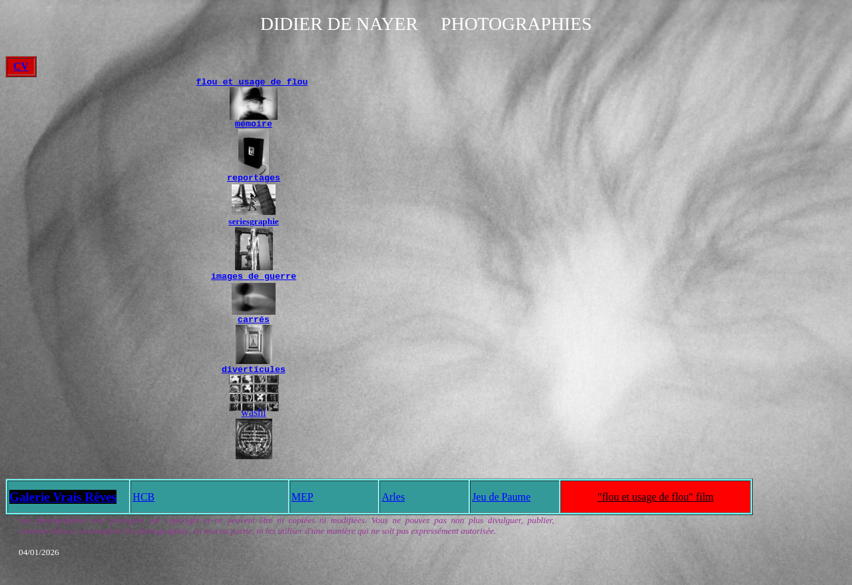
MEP (303, 504)
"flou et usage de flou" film (656, 504)
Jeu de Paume (501, 504)
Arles (393, 504)
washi (253, 420)
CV (21, 66)
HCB (143, 504)
